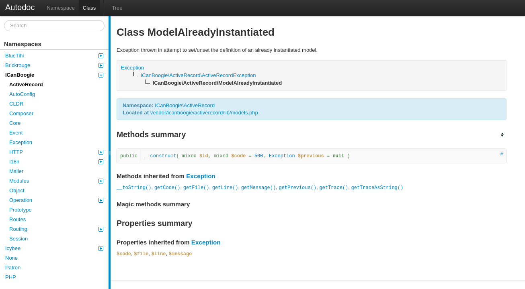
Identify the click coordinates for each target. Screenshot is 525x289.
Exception (20, 142)
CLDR (16, 104)
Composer (21, 113)
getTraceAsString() (377, 188)
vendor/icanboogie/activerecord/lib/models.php (204, 113)
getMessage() (258, 188)
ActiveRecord (26, 84)
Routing (56, 229)
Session (18, 239)
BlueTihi (54, 56)
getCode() (167, 188)
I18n (56, 162)
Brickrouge (54, 65)
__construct (160, 156)
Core (15, 123)
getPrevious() (297, 188)
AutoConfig (22, 94)
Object (17, 190)
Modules (56, 181)
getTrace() (333, 188)
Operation (56, 200)
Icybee (54, 248)
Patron (13, 268)
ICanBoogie (54, 75)
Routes (17, 219)
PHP (10, 277)
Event (16, 133)
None (11, 258)
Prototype (20, 210)
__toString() (134, 188)
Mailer (16, 171)
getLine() (225, 188)
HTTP (56, 152)
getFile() (196, 188)
